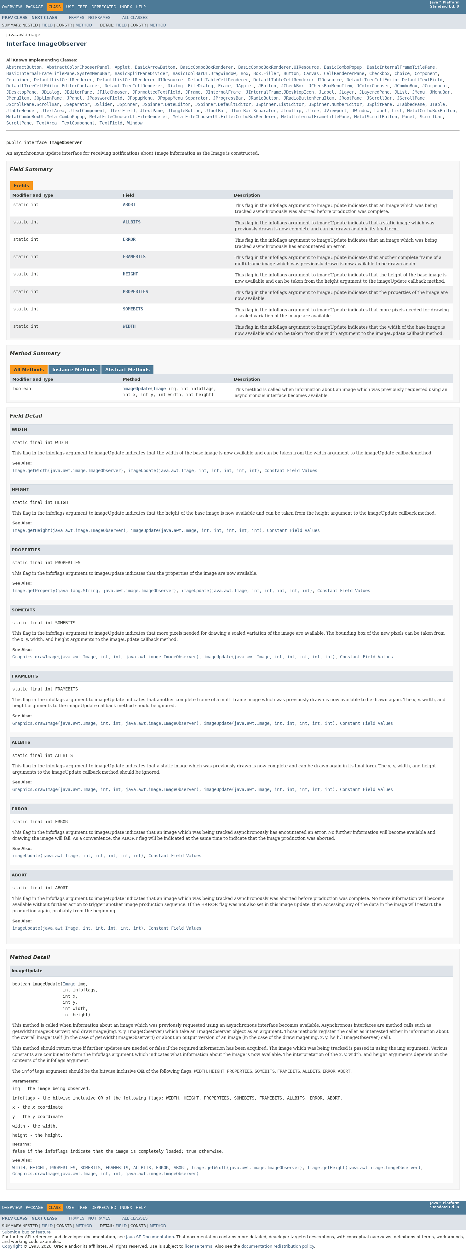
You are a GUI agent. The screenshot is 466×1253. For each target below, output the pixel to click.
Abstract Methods (127, 369)
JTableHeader (21, 110)
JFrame (192, 92)
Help (141, 7)
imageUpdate (137, 388)
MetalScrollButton (375, 116)
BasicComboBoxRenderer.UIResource (278, 67)
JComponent (434, 85)
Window (134, 122)
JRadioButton (263, 98)
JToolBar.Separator (253, 110)
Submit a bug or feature (26, 1232)
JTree (312, 110)
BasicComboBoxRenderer (206, 67)
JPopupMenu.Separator (183, 98)
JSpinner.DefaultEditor (223, 104)
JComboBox (405, 85)
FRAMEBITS (134, 256)
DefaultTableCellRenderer (218, 79)
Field (47, 25)
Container (17, 79)
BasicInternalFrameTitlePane (401, 67)
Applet (122, 67)
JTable (437, 104)
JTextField (122, 110)
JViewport (335, 110)
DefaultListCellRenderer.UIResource (140, 79)
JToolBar (215, 110)
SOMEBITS (133, 308)
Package (34, 7)
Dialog (175, 85)
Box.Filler (266, 73)
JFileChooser (112, 92)
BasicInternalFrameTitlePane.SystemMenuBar (58, 73)
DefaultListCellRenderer (63, 79)
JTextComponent (87, 110)
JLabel (326, 92)
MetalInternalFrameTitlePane (315, 116)
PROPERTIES (135, 291)
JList (400, 92)
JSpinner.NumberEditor (335, 104)
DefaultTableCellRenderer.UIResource (297, 79)
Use (70, 7)
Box (244, 73)
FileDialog (200, 85)
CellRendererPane (344, 73)
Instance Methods (74, 369)
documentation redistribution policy (277, 1246)
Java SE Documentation (150, 1236)
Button (291, 73)
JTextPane (151, 110)
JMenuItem (17, 98)
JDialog (50, 92)
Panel (408, 116)
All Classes (135, 17)
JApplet (244, 85)
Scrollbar (431, 116)
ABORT (129, 204)
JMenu (418, 92)
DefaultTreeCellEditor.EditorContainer (53, 85)
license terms (198, 1246)
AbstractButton (24, 67)
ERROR (129, 239)
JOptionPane (48, 98)
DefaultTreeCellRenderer (134, 85)
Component (426, 73)
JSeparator (76, 104)
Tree (83, 7)
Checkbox (379, 73)
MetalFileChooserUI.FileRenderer (128, 116)
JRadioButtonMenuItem (309, 98)
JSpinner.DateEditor (166, 104)
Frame (224, 85)
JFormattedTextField (156, 92)
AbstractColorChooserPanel (78, 67)
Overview (12, 7)
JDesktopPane (21, 92)
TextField (111, 122)
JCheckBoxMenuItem (330, 85)
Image (159, 388)
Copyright (12, 1246)
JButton (267, 85)
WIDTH (129, 326)
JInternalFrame (223, 92)
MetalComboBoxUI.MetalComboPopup (45, 116)
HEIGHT (130, 273)
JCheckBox (292, 85)
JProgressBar (228, 98)
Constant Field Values (290, 470)
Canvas (311, 73)
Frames (76, 17)
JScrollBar (379, 98)
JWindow (360, 110)
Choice (402, 73)
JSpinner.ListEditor (280, 104)
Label (380, 110)
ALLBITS (132, 221)
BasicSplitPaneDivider (141, 73)
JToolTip (291, 110)
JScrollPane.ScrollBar (32, 104)
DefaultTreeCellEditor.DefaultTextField (394, 79)
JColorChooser (373, 85)
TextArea (47, 122)
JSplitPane (379, 104)
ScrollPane (19, 122)
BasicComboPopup (343, 67)
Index (126, 7)
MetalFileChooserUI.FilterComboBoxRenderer (224, 116)
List (397, 110)
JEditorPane (78, 92)
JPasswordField (104, 98)
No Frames (99, 17)
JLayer (346, 92)
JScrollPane (411, 98)
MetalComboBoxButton (431, 110)
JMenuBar (440, 92)
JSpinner (127, 104)
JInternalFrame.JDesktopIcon (280, 92)
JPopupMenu (139, 98)
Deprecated (103, 7)
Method (84, 25)
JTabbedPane (411, 104)
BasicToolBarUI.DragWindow (204, 73)
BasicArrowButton (155, 67)
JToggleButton (184, 110)
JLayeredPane (374, 92)
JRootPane (350, 98)
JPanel (74, 98)
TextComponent (78, 122)
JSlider (103, 104)
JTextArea (53, 110)
